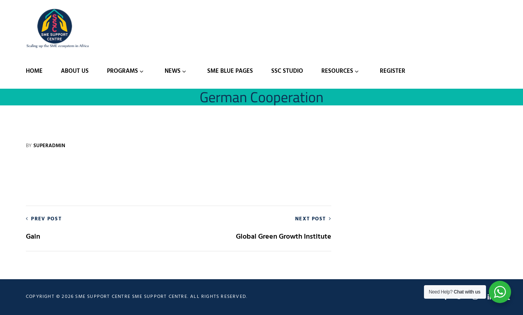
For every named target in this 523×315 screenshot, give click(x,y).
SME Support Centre (159, 297)
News (173, 71)
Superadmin (49, 146)
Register (392, 71)
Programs (122, 71)
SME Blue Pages (230, 71)
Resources (337, 71)
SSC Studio (287, 71)
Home (34, 71)
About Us (75, 71)
